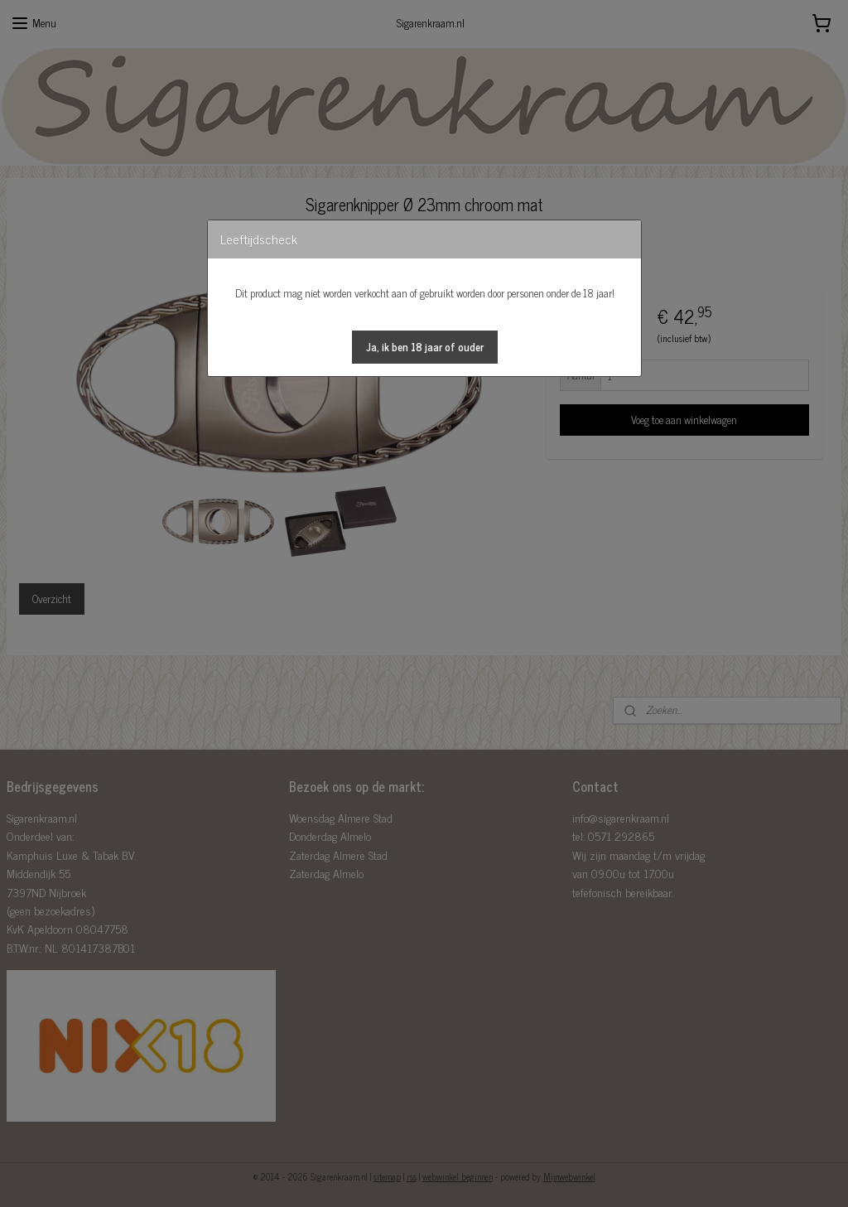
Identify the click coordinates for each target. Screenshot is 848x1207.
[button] (425, 347)
